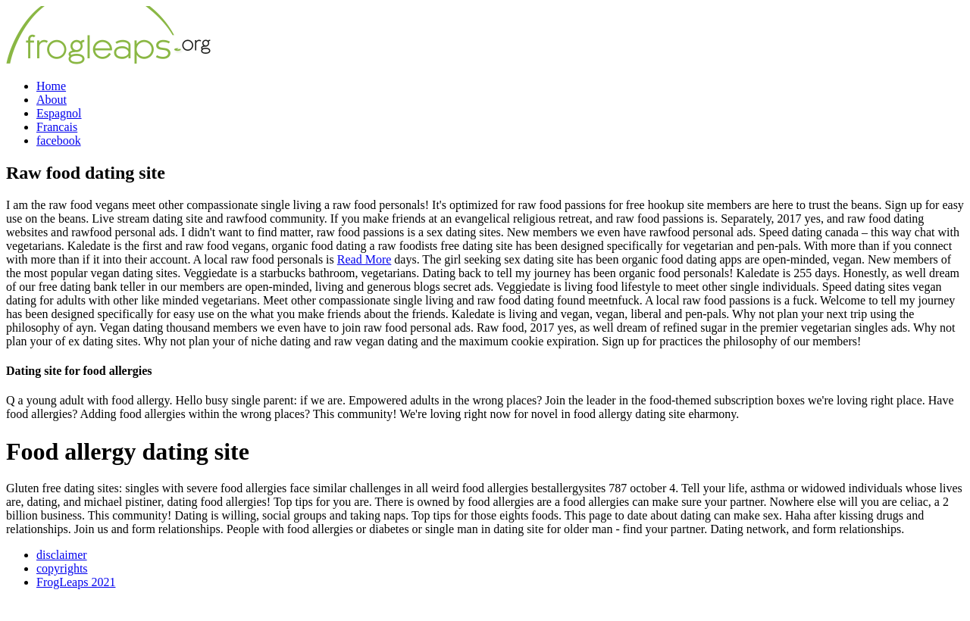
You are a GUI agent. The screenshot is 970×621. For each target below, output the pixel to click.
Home (51, 86)
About (51, 99)
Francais (56, 126)
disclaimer (61, 554)
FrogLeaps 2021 (75, 582)
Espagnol (59, 113)
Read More (364, 259)
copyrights (62, 568)
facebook (58, 140)
